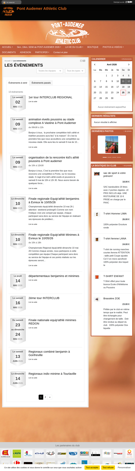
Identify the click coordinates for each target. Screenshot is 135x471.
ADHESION (25, 52)
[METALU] (73, 453)
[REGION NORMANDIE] (5, 453)
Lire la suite (33, 101)
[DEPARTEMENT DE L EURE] (16, 453)
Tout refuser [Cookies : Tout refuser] (108, 467)
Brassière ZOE (111, 298)
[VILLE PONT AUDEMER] (28, 453)
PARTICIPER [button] (41, 52)
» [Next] (49, 397)
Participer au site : (123, 2)
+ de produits (127, 165)
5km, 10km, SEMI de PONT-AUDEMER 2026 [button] (38, 47)
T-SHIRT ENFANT (113, 276)
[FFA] (39, 453)
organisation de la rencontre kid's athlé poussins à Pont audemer (54, 159)
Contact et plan (60, 52)
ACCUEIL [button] (6, 47)
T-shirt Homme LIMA (115, 213)
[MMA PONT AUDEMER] (84, 453)
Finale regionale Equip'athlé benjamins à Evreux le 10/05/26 (54, 200)
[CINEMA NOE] (50, 453)
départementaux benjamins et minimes (54, 276)
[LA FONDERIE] (106, 453)
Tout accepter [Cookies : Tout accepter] (92, 467)
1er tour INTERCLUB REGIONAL (50, 97)
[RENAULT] (95, 453)
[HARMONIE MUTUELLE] (129, 453)
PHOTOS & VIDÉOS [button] (112, 47)
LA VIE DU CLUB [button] (73, 47)
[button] (93, 147)
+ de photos (128, 131)
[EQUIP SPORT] (61, 453)
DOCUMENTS (9, 52)
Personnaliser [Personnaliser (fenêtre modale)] (124, 467)
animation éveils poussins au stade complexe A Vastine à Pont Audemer (52, 121)
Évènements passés (41, 83)
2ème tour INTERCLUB (44, 298)
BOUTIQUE (92, 47)
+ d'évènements (126, 59)
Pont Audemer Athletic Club (42, 8)
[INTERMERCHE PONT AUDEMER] (118, 453)
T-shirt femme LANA (114, 238)
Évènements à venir (18, 83)
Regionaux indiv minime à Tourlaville (52, 373)
